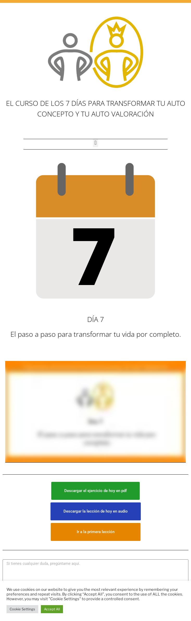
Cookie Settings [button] (22, 609)
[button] (95, 143)
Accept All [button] (52, 609)
